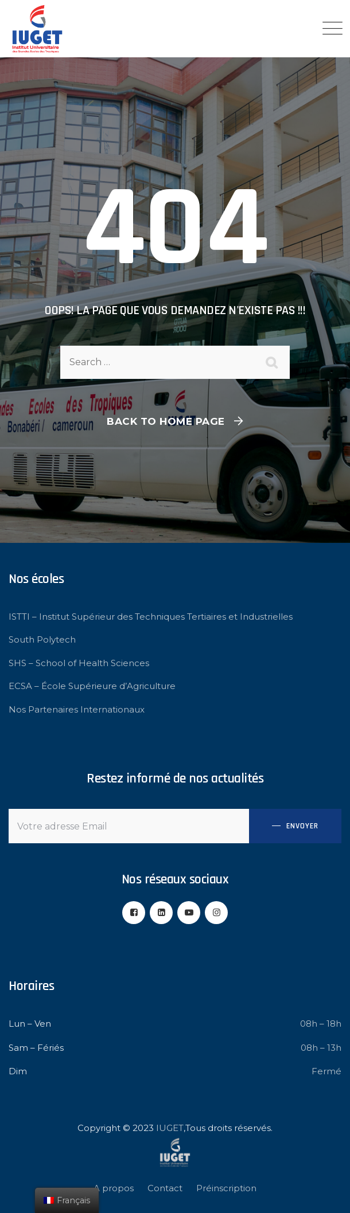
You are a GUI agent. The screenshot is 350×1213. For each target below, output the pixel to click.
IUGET (170, 1127)
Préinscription (226, 1188)
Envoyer (302, 826)
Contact (164, 1188)
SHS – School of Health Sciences (79, 663)
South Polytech (42, 639)
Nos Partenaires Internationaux (77, 709)
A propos (114, 1188)
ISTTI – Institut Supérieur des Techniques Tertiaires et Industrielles (151, 616)
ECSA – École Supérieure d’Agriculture (92, 685)
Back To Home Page (166, 421)
